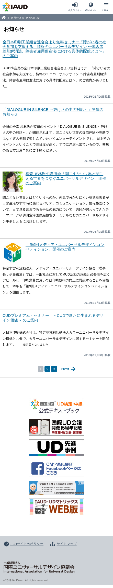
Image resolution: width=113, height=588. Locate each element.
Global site (90, 10)
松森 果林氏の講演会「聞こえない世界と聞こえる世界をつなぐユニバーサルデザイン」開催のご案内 (66, 178)
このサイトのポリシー (26, 544)
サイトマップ (67, 544)
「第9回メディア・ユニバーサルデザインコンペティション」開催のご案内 (65, 246)
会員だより (17, 17)
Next (65, 369)
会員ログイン (75, 10)
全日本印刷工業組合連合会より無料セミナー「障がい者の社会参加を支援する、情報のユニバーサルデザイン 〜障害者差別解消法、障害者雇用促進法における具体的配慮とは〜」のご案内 (54, 49)
